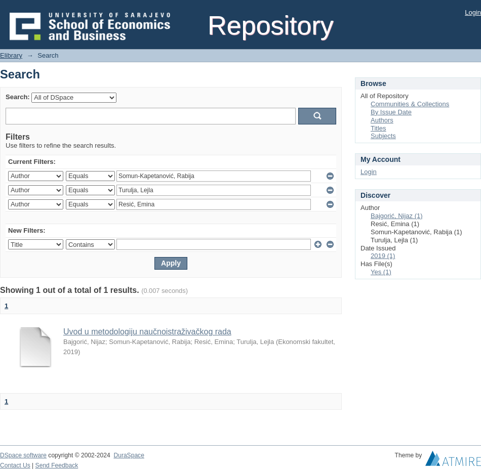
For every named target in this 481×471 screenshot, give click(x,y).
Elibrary (11, 55)
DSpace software (23, 455)
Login (473, 12)
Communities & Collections (410, 104)
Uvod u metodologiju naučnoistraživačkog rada (147, 331)
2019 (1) (383, 256)
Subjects (383, 136)
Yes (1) (381, 272)
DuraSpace (128, 455)
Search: (18, 97)
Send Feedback (56, 465)
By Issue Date (391, 112)
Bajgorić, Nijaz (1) (397, 216)
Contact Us (15, 465)
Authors (382, 120)
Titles (378, 128)
